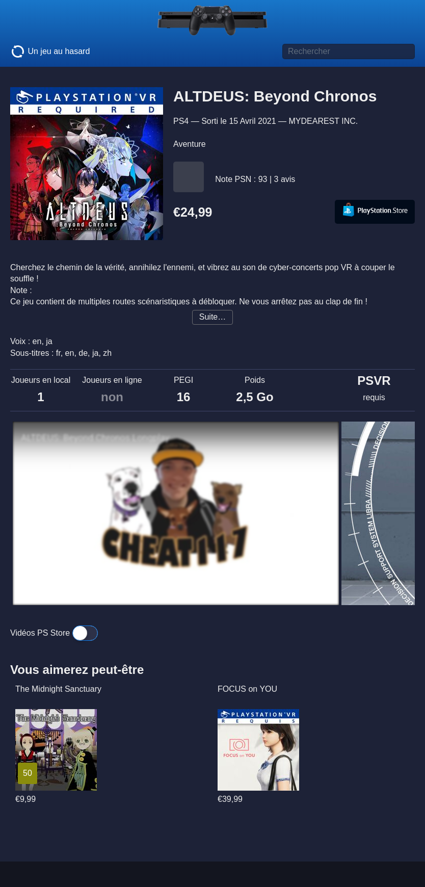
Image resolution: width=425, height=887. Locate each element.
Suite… (212, 316)
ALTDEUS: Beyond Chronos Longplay (95, 437)
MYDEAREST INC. (323, 121)
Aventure (189, 144)
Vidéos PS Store (54, 633)
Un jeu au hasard (50, 51)
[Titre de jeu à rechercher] (348, 51)
